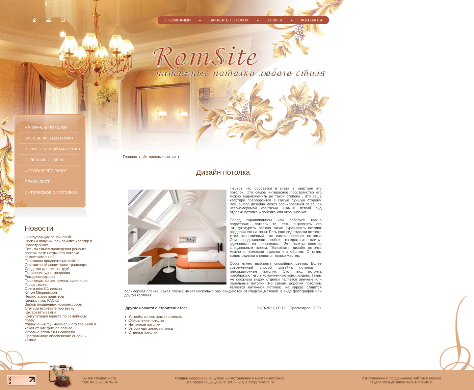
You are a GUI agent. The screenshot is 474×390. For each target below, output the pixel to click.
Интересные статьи (159, 157)
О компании (177, 20)
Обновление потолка (146, 320)
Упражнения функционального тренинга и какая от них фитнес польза (60, 326)
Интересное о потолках (51, 192)
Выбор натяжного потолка (150, 328)
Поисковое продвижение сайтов (52, 261)
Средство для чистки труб (47, 269)
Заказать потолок (229, 20)
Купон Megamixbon (41, 292)
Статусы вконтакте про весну (49, 308)
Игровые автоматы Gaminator (50, 332)
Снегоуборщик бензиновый (48, 237)
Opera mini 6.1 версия (43, 288)
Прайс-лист (37, 181)
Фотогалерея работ (46, 170)
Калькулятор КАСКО (42, 300)
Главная (130, 157)
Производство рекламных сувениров (56, 281)
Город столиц (36, 284)
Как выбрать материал (49, 138)
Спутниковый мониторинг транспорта (57, 265)
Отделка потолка (142, 332)
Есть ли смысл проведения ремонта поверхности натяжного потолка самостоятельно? (56, 253)
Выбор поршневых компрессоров (53, 304)
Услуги (274, 20)
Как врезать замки (40, 312)
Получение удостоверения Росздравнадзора (47, 275)
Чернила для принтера (44, 296)
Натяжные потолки (46, 127)
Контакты (311, 20)
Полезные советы (44, 160)
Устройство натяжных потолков (155, 316)
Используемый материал (52, 149)
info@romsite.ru (261, 382)
